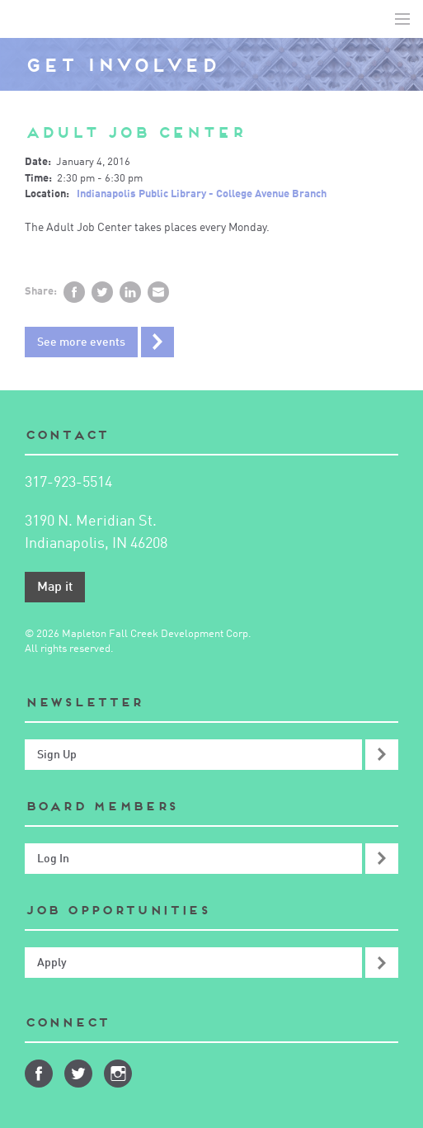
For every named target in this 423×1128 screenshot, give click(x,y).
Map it (55, 587)
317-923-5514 (68, 482)
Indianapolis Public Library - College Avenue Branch (202, 194)
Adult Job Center (135, 132)
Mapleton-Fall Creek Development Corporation (25, 19)
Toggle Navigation (402, 19)
